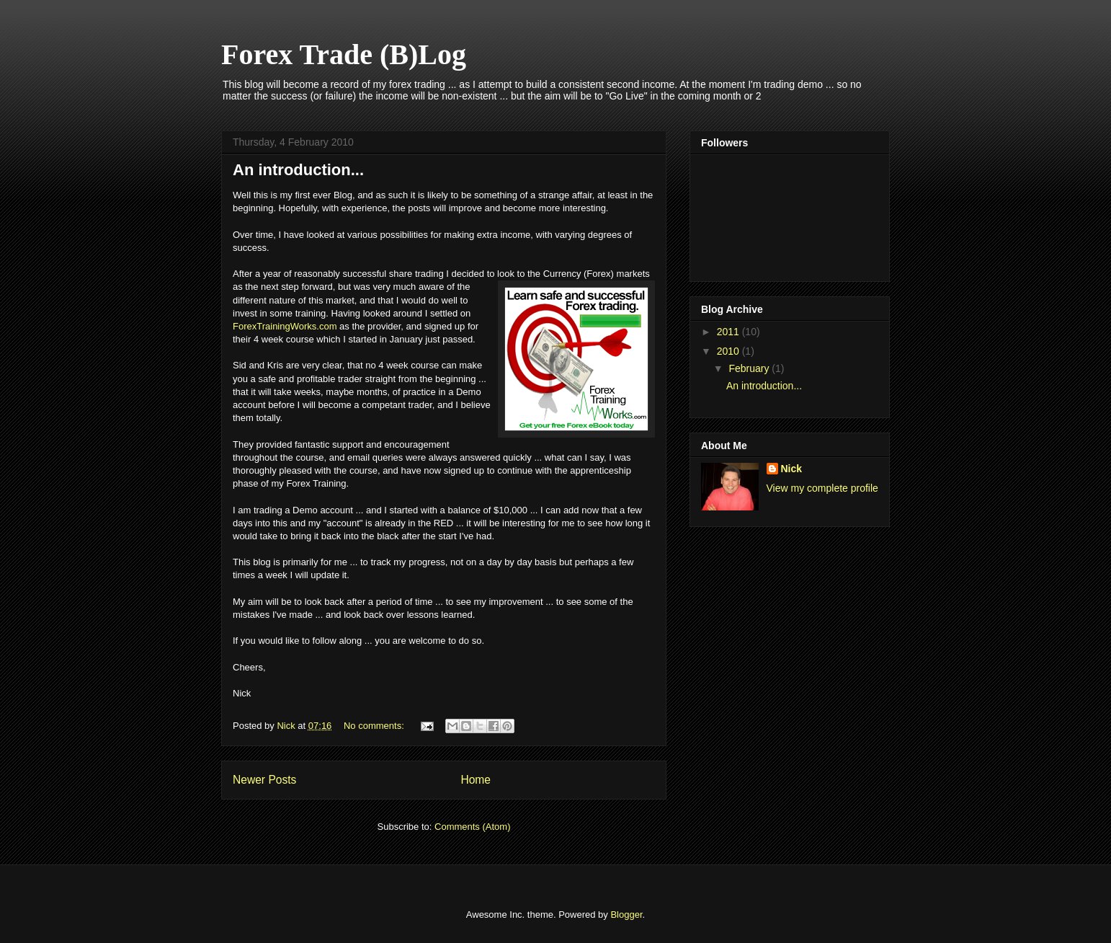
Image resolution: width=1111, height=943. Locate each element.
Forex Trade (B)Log (343, 54)
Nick (792, 468)
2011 (729, 331)
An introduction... (298, 170)
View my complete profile (822, 488)
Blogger (626, 914)
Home (475, 780)
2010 (729, 351)
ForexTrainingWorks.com (284, 326)
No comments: (375, 725)
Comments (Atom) (472, 826)
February (750, 368)
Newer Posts (264, 780)
